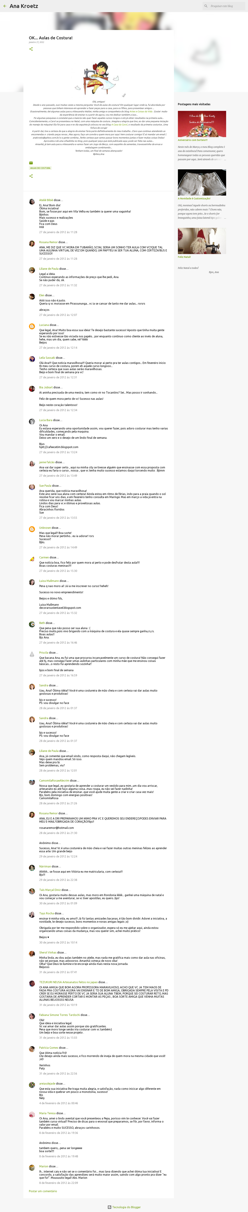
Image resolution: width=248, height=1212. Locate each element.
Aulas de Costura (40, 168)
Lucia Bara (45, 420)
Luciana (44, 324)
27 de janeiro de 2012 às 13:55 (58, 517)
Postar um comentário (43, 1191)
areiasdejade (47, 1083)
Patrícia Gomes (48, 1047)
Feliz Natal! (184, 257)
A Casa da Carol (119, 124)
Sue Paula (45, 485)
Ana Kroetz (24, 6)
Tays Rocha (46, 913)
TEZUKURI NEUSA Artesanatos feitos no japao (68, 982)
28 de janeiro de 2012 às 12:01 (58, 770)
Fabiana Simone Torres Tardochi (59, 1014)
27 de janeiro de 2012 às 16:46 (58, 642)
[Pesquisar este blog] (227, 6)
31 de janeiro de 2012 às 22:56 (58, 1073)
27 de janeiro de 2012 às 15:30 (58, 570)
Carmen (44, 557)
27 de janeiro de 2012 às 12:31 (58, 377)
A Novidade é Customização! (194, 198)
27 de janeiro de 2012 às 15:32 (58, 612)
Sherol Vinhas (47, 952)
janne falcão (47, 462)
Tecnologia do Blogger (124, 1207)
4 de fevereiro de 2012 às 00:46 (58, 1103)
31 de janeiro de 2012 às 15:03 (58, 1037)
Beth (42, 622)
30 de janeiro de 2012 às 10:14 (58, 942)
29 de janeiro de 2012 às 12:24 (58, 856)
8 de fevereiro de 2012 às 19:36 (58, 1132)
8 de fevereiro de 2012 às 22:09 (58, 1182)
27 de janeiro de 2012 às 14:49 (58, 547)
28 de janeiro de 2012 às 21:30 (58, 833)
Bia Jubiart (46, 387)
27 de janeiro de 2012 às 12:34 (58, 410)
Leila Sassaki (47, 357)
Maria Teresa (47, 1113)
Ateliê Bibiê (46, 200)
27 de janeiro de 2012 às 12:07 (58, 314)
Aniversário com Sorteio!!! (193, 140)
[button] (31, 49)
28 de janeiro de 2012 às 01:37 (58, 708)
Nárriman (45, 866)
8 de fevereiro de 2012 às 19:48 (58, 1156)
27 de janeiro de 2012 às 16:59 (58, 675)
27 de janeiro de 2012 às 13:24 (58, 452)
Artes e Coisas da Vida (141, 111)
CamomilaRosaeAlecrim (54, 780)
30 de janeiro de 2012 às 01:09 (58, 903)
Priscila (44, 652)
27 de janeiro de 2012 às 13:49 (58, 475)
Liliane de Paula (49, 268)
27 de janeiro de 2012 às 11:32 (58, 285)
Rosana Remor (48, 242)
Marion (43, 1166)
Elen (41, 295)
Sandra (43, 685)
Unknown (45, 527)
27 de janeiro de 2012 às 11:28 (58, 232)
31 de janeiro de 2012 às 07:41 (58, 972)
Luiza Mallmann (49, 580)
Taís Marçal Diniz (50, 889)
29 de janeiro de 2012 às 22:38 (58, 879)
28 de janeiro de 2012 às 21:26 (58, 803)
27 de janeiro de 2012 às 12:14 (58, 347)
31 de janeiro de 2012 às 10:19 (58, 1004)
